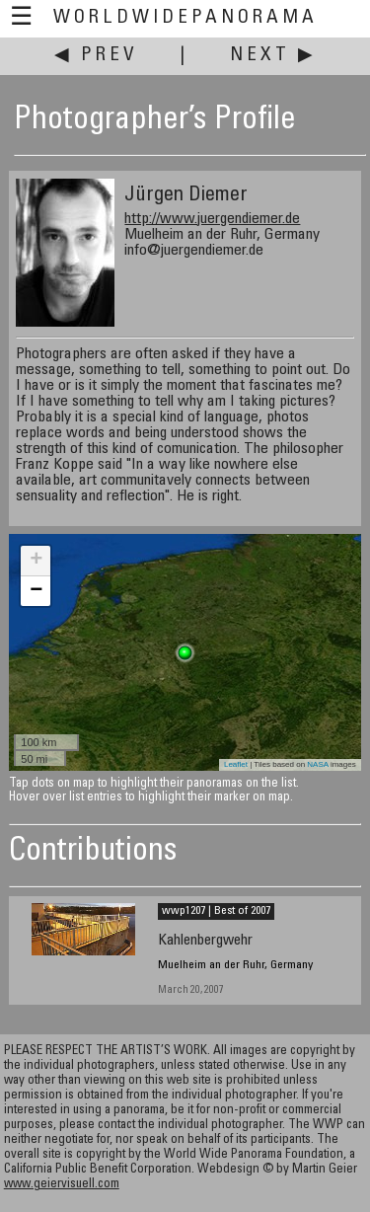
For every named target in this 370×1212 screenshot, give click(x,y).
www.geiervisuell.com (61, 1184)
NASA (317, 764)
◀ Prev (96, 55)
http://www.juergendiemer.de (212, 219)
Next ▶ (273, 55)
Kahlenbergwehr (205, 941)
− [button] (36, 591)
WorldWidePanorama (185, 18)
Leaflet (236, 764)
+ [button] (36, 560)
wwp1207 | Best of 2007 (216, 911)
